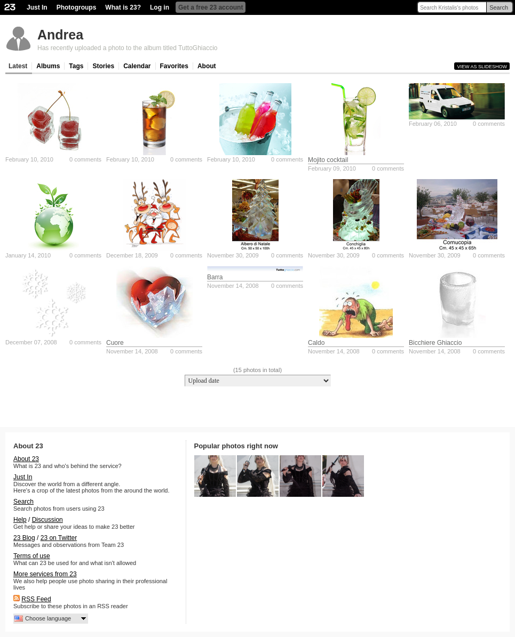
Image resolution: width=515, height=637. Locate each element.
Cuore (115, 342)
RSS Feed (36, 599)
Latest (18, 66)
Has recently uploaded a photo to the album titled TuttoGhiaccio (127, 48)
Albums (48, 66)
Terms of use (31, 556)
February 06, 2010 (433, 123)
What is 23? (123, 7)
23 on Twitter (59, 538)
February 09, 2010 (332, 168)
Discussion (47, 519)
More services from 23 (45, 574)
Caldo (316, 342)
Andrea (60, 34)
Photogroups (77, 7)
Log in (159, 7)
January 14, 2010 (28, 255)
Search (498, 7)
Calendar (136, 66)
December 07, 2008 (31, 342)
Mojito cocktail (328, 160)
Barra (215, 277)
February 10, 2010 (29, 159)
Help (20, 519)
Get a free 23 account (210, 7)
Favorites (174, 66)
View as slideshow (482, 66)
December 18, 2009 (132, 255)
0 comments (85, 159)
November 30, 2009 (233, 255)
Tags (76, 66)
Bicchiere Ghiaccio (435, 342)
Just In (37, 7)
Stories (103, 66)
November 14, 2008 (132, 351)
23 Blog (24, 538)
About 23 (26, 459)
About (206, 66)
